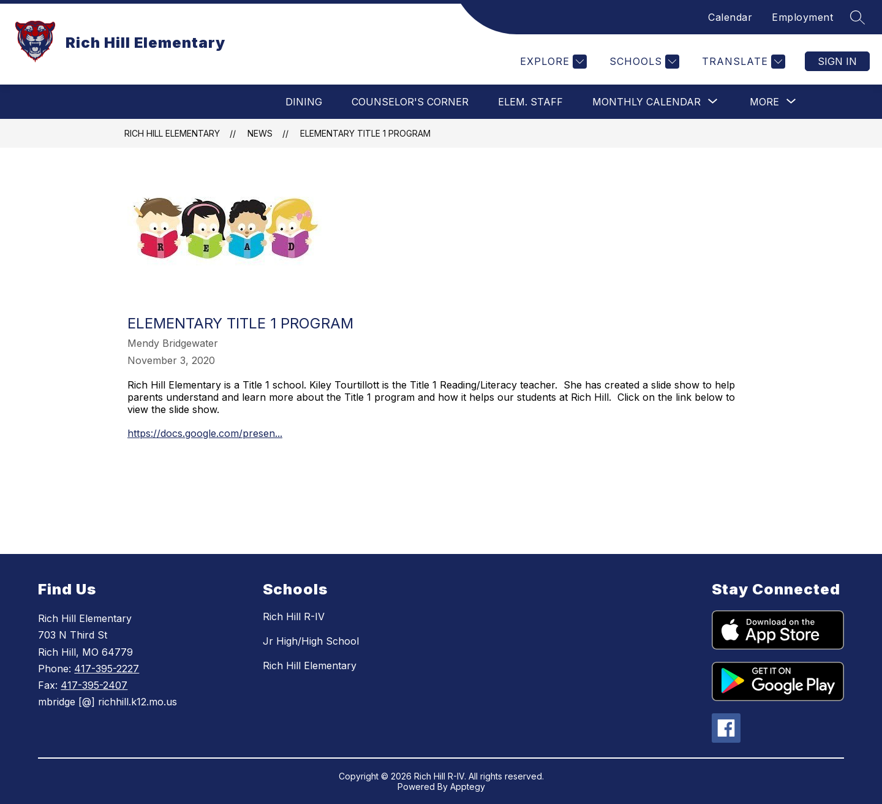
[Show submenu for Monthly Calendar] (646, 101)
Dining (303, 102)
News (260, 133)
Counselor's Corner (410, 102)
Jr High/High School (311, 641)
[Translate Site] (742, 61)
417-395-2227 (106, 668)
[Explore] (552, 61)
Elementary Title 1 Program (365, 133)
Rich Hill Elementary (172, 133)
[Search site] (857, 17)
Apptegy (467, 786)
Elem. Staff (530, 102)
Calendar (730, 17)
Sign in (837, 61)
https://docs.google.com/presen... (204, 433)
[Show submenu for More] (764, 101)
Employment (802, 17)
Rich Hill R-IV (294, 616)
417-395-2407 (94, 685)
